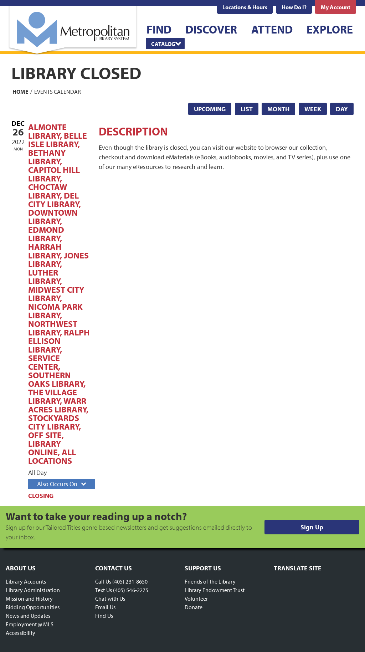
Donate (194, 607)
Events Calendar (57, 91)
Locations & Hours (244, 7)
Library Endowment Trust (215, 590)
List (247, 109)
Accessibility (20, 632)
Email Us (105, 607)
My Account (335, 7)
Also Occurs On (62, 484)
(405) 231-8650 (130, 581)
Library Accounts (26, 581)
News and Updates (28, 615)
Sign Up (311, 527)
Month (278, 109)
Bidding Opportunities (33, 607)
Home (20, 91)
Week (312, 109)
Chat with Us (110, 598)
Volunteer (196, 598)
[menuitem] (245, 7)
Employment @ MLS (30, 624)
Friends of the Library (210, 581)
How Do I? (294, 7)
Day (342, 109)
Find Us (104, 615)
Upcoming (210, 109)
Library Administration (33, 590)
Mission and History (29, 598)
